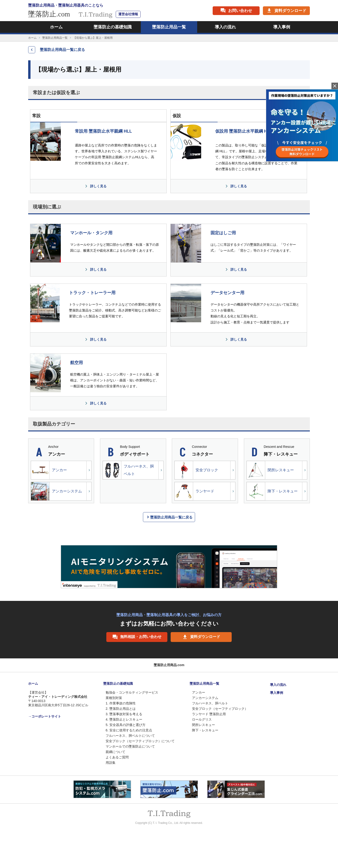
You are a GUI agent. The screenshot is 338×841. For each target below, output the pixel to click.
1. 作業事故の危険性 (121, 703)
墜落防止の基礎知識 (113, 27)
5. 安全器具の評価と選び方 (126, 725)
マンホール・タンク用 (91, 232)
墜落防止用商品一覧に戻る (62, 50)
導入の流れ (225, 27)
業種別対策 (114, 698)
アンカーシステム (56, 491)
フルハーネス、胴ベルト (128, 470)
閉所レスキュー (270, 470)
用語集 (110, 762)
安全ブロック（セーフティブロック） (220, 708)
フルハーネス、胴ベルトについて (130, 735)
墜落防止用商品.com (169, 665)
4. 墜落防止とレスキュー (124, 719)
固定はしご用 (223, 232)
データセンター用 (227, 292)
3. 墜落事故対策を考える (124, 714)
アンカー (49, 470)
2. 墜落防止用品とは (121, 708)
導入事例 (281, 27)
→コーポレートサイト (44, 716)
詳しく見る (98, 186)
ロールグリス (202, 719)
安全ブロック (196, 470)
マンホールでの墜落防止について (130, 746)
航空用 (76, 362)
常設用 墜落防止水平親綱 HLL (103, 131)
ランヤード (194, 491)
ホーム (56, 27)
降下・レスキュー (272, 491)
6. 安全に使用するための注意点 (129, 730)
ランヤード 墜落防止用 (209, 714)
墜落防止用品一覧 (169, 27)
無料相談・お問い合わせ (136, 637)
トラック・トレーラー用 (92, 292)
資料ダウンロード (201, 637)
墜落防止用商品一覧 (55, 37)
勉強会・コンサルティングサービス (132, 692)
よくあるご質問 (117, 757)
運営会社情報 (128, 14)
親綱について (115, 752)
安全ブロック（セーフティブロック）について (140, 741)
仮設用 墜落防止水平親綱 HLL (243, 131)
